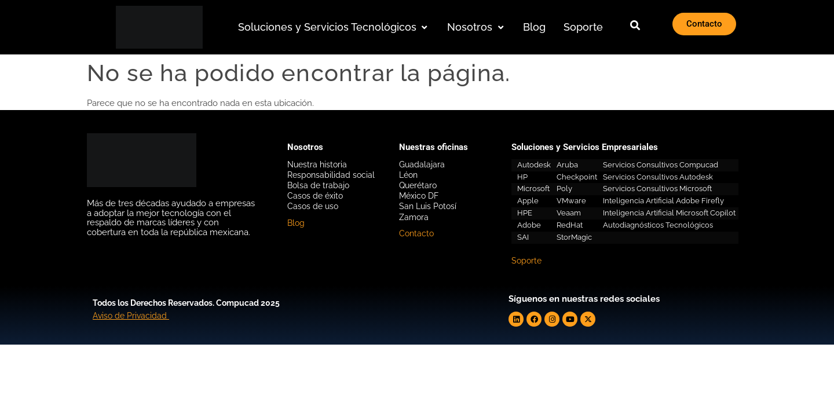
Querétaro (418, 185)
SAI (523, 237)
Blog (296, 223)
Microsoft (533, 188)
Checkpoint (577, 177)
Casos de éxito (315, 195)
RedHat (570, 225)
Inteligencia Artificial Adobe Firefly (663, 200)
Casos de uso (312, 206)
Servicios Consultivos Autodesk (658, 177)
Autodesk (534, 164)
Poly (564, 188)
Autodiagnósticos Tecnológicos (658, 225)
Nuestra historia (317, 164)
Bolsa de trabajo (318, 185)
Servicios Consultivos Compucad (660, 164)
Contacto (416, 233)
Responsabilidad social (331, 175)
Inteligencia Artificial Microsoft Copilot (669, 213)
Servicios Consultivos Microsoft (657, 188)
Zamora (414, 217)
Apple (528, 200)
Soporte (526, 260)
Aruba (567, 164)
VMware (571, 200)
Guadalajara (422, 164)
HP (522, 177)
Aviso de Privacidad (130, 315)
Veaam (569, 213)
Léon (408, 175)
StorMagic (574, 237)
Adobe (529, 225)
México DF (418, 195)
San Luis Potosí (427, 206)
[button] (334, 27)
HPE (524, 213)
